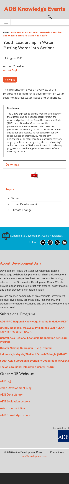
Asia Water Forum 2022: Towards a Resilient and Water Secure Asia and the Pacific (33, 34)
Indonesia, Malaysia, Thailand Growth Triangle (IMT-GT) (33, 354)
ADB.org (5, 381)
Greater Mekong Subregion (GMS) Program (26, 348)
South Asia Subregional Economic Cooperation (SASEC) (34, 360)
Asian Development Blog (15, 388)
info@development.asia (34, 456)
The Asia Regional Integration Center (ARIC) (27, 367)
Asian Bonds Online (12, 408)
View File (10, 79)
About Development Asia (20, 263)
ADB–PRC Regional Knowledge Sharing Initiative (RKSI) (34, 321)
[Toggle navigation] (6, 22)
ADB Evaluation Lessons (15, 401)
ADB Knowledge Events (15, 415)
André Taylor (11, 70)
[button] (50, 16)
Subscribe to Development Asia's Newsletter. (32, 235)
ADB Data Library (11, 394)
